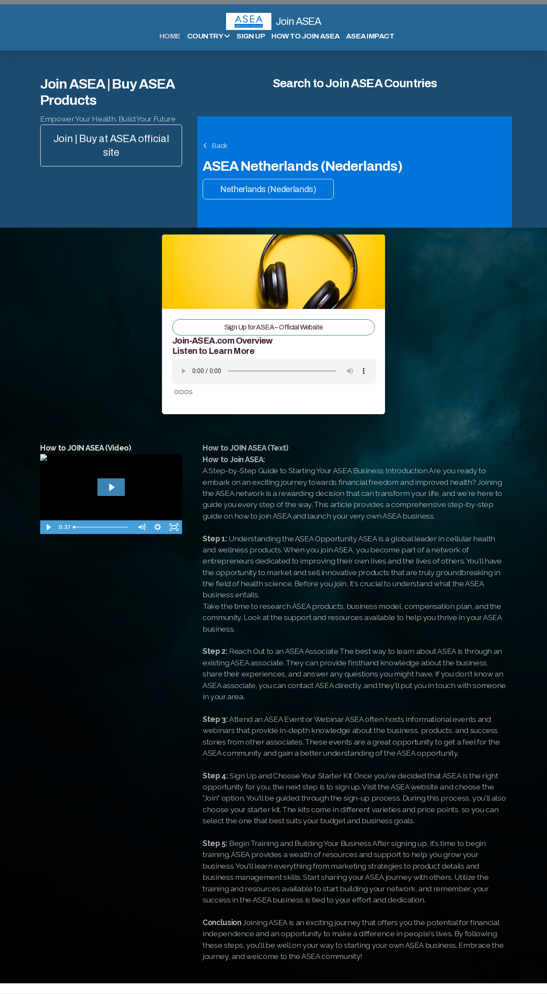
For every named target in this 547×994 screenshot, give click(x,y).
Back (215, 145)
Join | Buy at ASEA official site (111, 145)
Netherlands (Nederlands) (268, 189)
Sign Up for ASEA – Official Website (273, 327)
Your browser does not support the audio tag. (273, 371)
